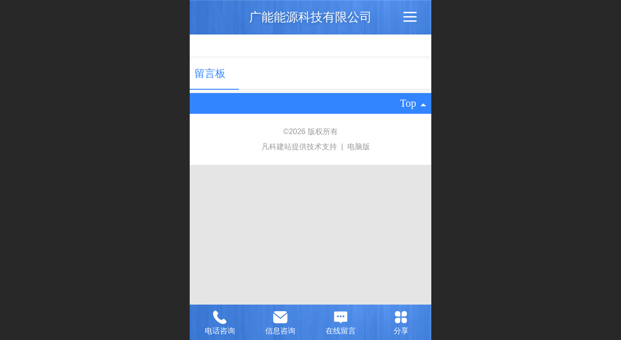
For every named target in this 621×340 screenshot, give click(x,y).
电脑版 (358, 147)
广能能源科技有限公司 (310, 17)
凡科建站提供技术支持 (295, 147)
